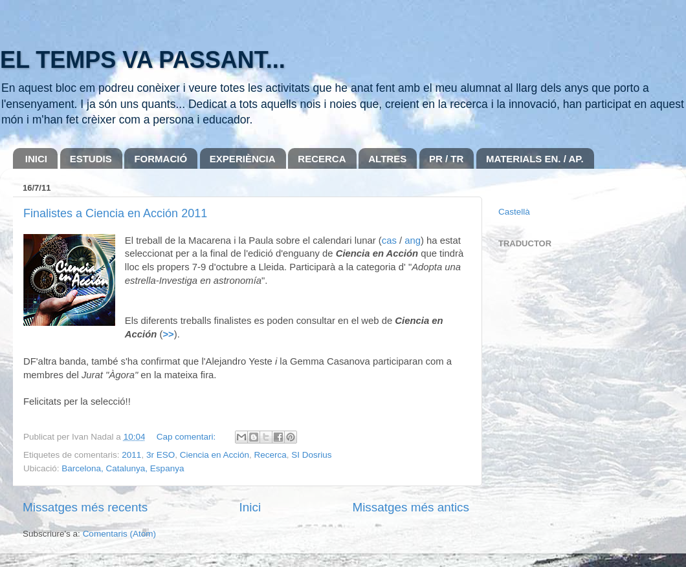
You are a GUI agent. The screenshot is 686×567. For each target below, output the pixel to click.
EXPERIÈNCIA (243, 158)
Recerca (270, 455)
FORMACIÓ (160, 158)
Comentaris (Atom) (119, 534)
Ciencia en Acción (214, 455)
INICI (36, 158)
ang (412, 240)
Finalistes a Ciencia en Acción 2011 (115, 213)
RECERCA (322, 158)
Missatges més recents (85, 507)
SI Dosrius (311, 455)
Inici (250, 507)
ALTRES (387, 158)
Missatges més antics (410, 507)
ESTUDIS (91, 158)
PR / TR (446, 158)
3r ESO (160, 455)
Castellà (514, 212)
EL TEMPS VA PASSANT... (142, 60)
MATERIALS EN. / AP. (535, 158)
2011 (131, 455)
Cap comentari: (187, 437)
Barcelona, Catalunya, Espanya (122, 468)
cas (389, 240)
